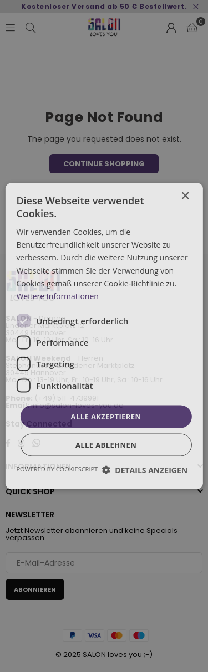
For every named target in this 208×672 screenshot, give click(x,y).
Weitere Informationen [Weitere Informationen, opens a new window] (57, 295)
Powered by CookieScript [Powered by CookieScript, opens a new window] (57, 469)
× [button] (185, 196)
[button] (145, 470)
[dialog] (104, 336)
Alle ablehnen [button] (105, 445)
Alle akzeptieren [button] (106, 416)
